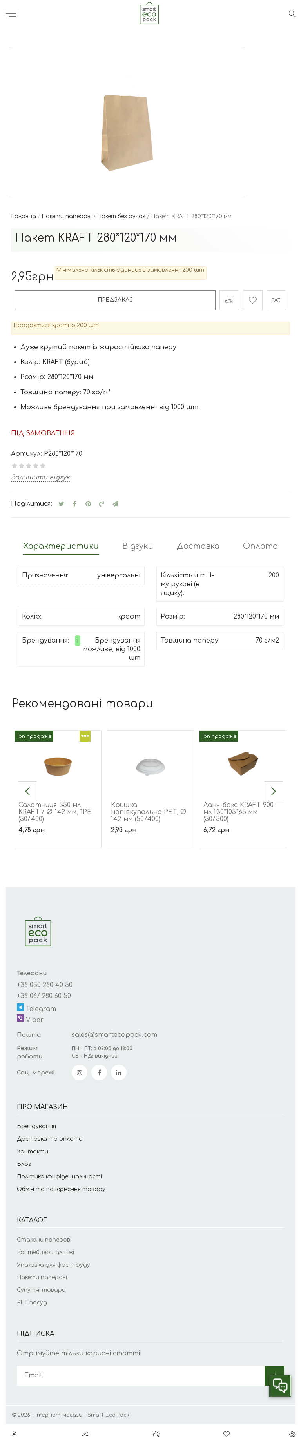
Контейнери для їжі (45, 1252)
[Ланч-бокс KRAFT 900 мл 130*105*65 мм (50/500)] (242, 760)
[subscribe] (141, 1376)
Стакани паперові (44, 1240)
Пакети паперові (42, 1277)
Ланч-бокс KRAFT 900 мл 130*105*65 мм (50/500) (238, 812)
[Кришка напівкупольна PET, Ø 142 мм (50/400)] (150, 760)
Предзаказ (115, 300)
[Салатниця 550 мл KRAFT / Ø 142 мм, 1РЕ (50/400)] (58, 760)
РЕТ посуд (32, 1303)
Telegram (36, 1007)
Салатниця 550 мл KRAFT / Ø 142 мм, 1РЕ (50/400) (54, 812)
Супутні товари (41, 1290)
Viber (30, 1018)
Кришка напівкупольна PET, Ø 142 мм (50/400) (148, 812)
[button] (27, 791)
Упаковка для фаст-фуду (53, 1265)
